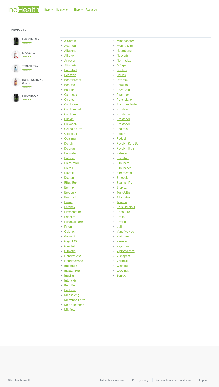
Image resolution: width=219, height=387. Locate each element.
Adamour (70, 46)
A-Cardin (70, 41)
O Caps (121, 65)
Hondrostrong (73, 261)
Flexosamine (72, 212)
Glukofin (70, 251)
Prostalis (123, 109)
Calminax (70, 94)
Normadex (124, 60)
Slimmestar (124, 173)
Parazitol (122, 85)
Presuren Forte (127, 104)
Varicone (123, 236)
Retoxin (122, 153)
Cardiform (71, 104)
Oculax (121, 75)
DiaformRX (71, 163)
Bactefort (70, 70)
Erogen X (70, 192)
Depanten (70, 153)
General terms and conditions (173, 380)
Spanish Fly (124, 183)
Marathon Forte (74, 300)
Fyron (68, 226)
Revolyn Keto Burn (129, 143)
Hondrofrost (72, 256)
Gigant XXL (71, 241)
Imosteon (70, 266)
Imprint (203, 380)
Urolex (121, 217)
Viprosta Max (125, 251)
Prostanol (123, 119)
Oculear (122, 70)
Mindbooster (125, 41)
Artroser (69, 60)
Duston (69, 178)
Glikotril (69, 246)
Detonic (69, 158)
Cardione (70, 114)
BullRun (69, 90)
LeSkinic (70, 290)
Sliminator (123, 163)
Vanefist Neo (125, 231)
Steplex (122, 187)
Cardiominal (72, 109)
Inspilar (69, 275)
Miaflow (69, 310)
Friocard (69, 217)
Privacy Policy (140, 380)
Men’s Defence (74, 305)
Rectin (121, 134)
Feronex (69, 207)
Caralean (70, 99)
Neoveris (123, 55)
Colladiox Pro (73, 129)
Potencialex (124, 99)
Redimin (122, 129)
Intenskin (70, 280)
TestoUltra (123, 192)
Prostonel (123, 124)
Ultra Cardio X (126, 207)
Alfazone (70, 51)
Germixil (69, 236)
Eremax (69, 187)
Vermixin (122, 241)
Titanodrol (123, 197)
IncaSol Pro (72, 271)
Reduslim (123, 138)
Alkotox (69, 55)
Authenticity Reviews (112, 380)
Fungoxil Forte (74, 222)
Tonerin (122, 202)
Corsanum (71, 138)
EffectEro (70, 183)
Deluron (69, 148)
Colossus (70, 134)
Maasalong (71, 295)
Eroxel (68, 202)
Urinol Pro (123, 212)
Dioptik (69, 173)
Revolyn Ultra (125, 148)
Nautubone (124, 51)
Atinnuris (70, 65)
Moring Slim (125, 46)
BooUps (69, 85)
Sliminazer (124, 168)
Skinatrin (122, 158)
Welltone (122, 266)
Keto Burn (71, 285)
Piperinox (123, 94)
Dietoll (68, 168)
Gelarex (69, 231)
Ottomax (122, 80)
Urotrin (121, 222)
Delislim (69, 143)
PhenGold (123, 90)
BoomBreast (72, 80)
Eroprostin (71, 197)
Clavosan (70, 124)
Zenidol (122, 275)
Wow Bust (123, 271)
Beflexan (70, 75)
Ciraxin (69, 119)
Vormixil (122, 261)
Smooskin (123, 178)
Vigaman (123, 246)
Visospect (123, 256)
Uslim (120, 226)
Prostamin (123, 114)
